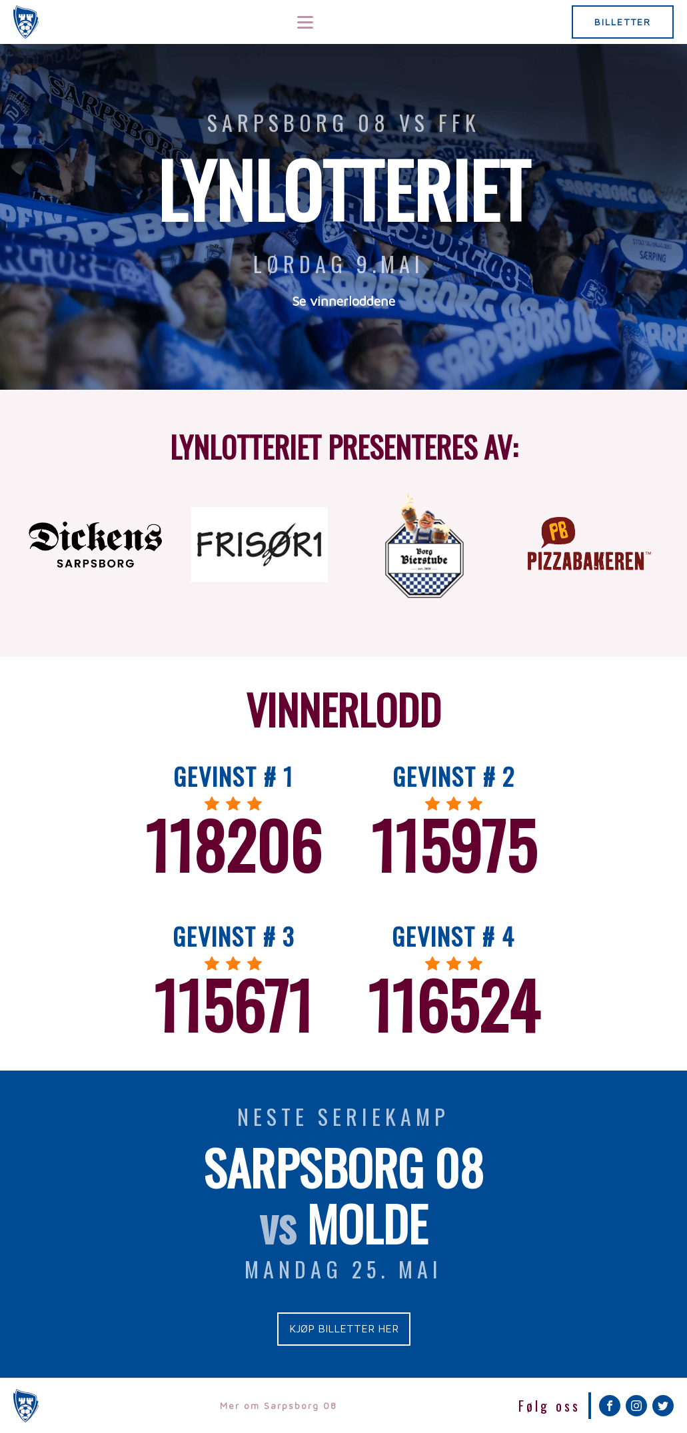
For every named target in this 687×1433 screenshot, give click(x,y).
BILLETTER (622, 21)
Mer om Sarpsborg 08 (278, 1405)
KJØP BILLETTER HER (343, 1328)
